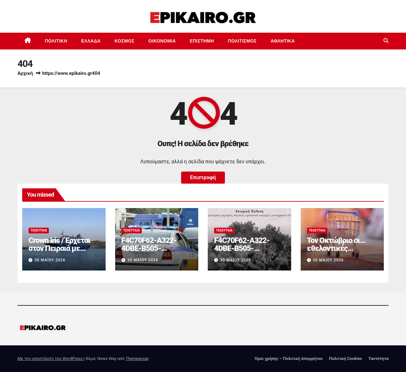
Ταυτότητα (378, 358)
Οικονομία (162, 40)
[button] (386, 41)
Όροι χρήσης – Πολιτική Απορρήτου (289, 358)
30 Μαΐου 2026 (50, 260)
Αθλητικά (283, 40)
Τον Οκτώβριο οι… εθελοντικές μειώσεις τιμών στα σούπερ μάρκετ (339, 252)
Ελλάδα (91, 40)
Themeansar (137, 358)
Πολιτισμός (242, 40)
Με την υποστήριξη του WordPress (50, 358)
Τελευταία (38, 230)
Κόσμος (124, 40)
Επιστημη (202, 40)
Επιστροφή (203, 177)
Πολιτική (56, 40)
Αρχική (25, 73)
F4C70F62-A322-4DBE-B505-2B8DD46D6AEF (149, 248)
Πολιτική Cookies (345, 358)
